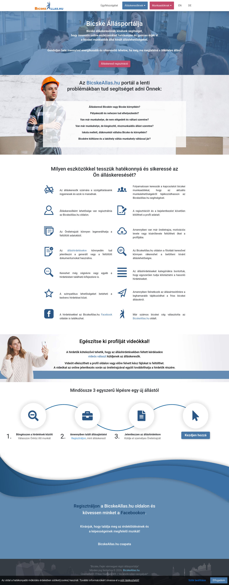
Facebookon (133, 512)
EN (180, 5)
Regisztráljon (78, 438)
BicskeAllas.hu (103, 83)
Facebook (106, 314)
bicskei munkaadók (95, 39)
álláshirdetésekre (77, 250)
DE (189, 5)
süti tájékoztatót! (129, 580)
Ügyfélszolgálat (109, 5)
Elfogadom (219, 580)
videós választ (97, 356)
